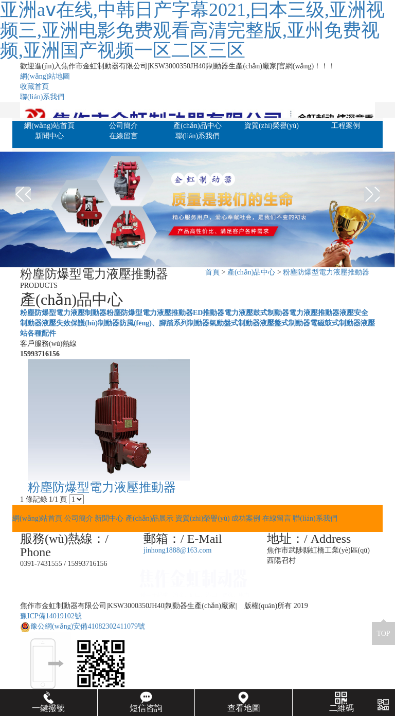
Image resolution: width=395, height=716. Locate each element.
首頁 (212, 272)
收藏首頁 (34, 86)
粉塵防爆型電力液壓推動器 (326, 272)
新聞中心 (49, 136)
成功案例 (245, 518)
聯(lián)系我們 (42, 97)
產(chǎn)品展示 (149, 518)
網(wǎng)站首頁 (49, 126)
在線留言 (123, 136)
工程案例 (345, 126)
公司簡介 (123, 126)
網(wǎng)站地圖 (45, 76)
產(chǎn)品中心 (197, 126)
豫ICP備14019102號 (51, 616)
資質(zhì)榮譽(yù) (271, 126)
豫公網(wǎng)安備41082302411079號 (82, 626)
